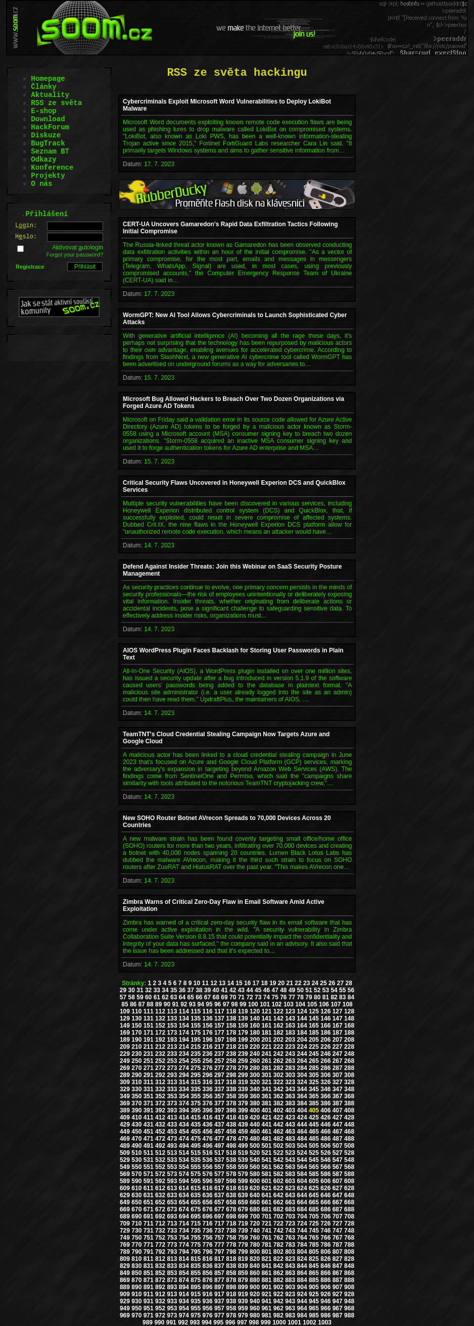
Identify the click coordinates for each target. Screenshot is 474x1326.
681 (266, 1209)
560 (255, 1166)
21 (290, 983)
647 (338, 1195)
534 (184, 1159)
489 (125, 1145)
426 (325, 1117)
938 (231, 1301)
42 (232, 990)
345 (314, 1089)
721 (266, 1223)
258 (231, 1060)
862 (278, 1273)
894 (184, 1287)
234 (184, 1053)
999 (266, 1322)
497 (219, 1145)
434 (184, 1124)
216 (208, 1046)
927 (338, 1294)
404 (302, 1110)
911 (149, 1294)
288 (349, 1068)
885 (314, 1280)
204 (302, 1039)
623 (290, 1188)
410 (136, 1117)
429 (125, 1124)
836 (208, 1265)
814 (184, 1258)
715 (196, 1223)
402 (278, 1110)
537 (219, 1159)
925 (314, 1294)
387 (338, 1103)
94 (201, 1004)
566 (325, 1166)
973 (172, 1315)
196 (208, 1039)
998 (254, 1322)
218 (231, 1046)
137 (219, 1018)
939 (243, 1301)
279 (243, 1068)
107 (335, 1004)
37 (190, 990)
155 (196, 1025)
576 (208, 1174)
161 (266, 1025)
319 (243, 1082)
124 (302, 1011)
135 (196, 1018)
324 (302, 1082)
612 (160, 1188)
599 (243, 1181)
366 (325, 1096)
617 (219, 1188)
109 (125, 1011)
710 (136, 1223)
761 (266, 1237)
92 (183, 1004)
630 (136, 1195)
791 (149, 1251)
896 (208, 1287)
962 (278, 1308)
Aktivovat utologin (77, 247)
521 (266, 1152)
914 (184, 1294)
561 (266, 1166)
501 (266, 1145)
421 (266, 1117)
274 (184, 1068)
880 (255, 1280)
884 (302, 1280)
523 (290, 1152)
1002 (309, 1322)
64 (182, 997)
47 (274, 990)
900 (255, 1287)
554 (184, 1166)
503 (290, 1145)
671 (149, 1209)
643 (290, 1195)
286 (325, 1068)
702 (278, 1216)
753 (172, 1237)
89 (158, 1004)
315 (196, 1082)
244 (302, 1053)
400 (255, 1110)
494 (184, 1145)
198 (231, 1039)
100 (253, 1004)
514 (184, 1152)
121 (266, 1011)
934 (184, 1301)
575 (196, 1174)
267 (338, 1060)
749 (125, 1237)
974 (184, 1315)
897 (219, 1287)
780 (255, 1244)
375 (196, 1103)
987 (338, 1315)
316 (208, 1082)
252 (160, 1060)
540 (255, 1159)
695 (196, 1216)
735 (196, 1230)
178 (231, 1032)
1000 (279, 1322)
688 (349, 1209)
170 (136, 1032)
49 (292, 990)
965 (314, 1308)
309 (125, 1082)
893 (172, 1287)
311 (149, 1082)
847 (338, 1265)
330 (136, 1089)
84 (351, 997)
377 (219, 1103)
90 (167, 1004)
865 (314, 1273)
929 (125, 1301)
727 (338, 1223)
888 (349, 1280)
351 (149, 1096)
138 (231, 1018)
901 (266, 1287)
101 (265, 1004)
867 (338, 1273)
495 (196, 1145)
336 (208, 1089)
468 (349, 1131)
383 (290, 1103)
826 (325, 1258)
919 (243, 1294)
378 (231, 1103)
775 (196, 1244)
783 (290, 1244)
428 (349, 1117)
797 (219, 1251)
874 (184, 1280)
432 (160, 1124)
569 (125, 1174)
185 (314, 1032)
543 (290, 1159)
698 (231, 1216)
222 (278, 1046)
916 (208, 1294)
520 (255, 1152)
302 (278, 1075)
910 (136, 1294)
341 (266, 1089)
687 (338, 1209)
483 (290, 1138)
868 (349, 1273)
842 (278, 1265)
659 (243, 1202)
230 (136, 1053)
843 (290, 1265)
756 (208, 1237)
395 (196, 1110)
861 (266, 1273)
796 (208, 1251)
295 (196, 1075)
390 (136, 1110)
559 (243, 1166)
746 (325, 1230)
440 (255, 1124)
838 (231, 1265)
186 (325, 1032)
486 (325, 1138)
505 (314, 1145)
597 (219, 1181)
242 (278, 1053)
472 (160, 1138)
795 (196, 1251)
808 (349, 1251)
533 (172, 1159)
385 (314, 1103)
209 (125, 1046)
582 (278, 1174)
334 (184, 1089)
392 (160, 1110)
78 (300, 997)
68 (216, 997)
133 (172, 1018)
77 (292, 997)
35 (173, 990)
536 (208, 1159)
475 (196, 1138)
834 (184, 1265)
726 (325, 1223)
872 (160, 1280)
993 (195, 1322)
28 (348, 983)
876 (208, 1280)
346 (325, 1089)
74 (266, 997)
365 (314, 1096)
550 (136, 1166)
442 (278, 1124)
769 (125, 1244)
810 (136, 1258)
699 (243, 1216)
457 (219, 1131)
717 (219, 1223)
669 (125, 1209)
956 (208, 1308)
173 (172, 1032)
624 (302, 1188)
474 (184, 1138)
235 (196, 1053)
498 (231, 1145)
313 (172, 1082)
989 (148, 1322)
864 (302, 1273)
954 (184, 1308)
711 (149, 1223)
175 (196, 1032)
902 (278, 1287)
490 (136, 1145)
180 (255, 1032)
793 (172, 1251)
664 (302, 1202)
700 (255, 1216)
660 (255, 1202)
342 (278, 1089)
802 (278, 1251)
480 (255, 1138)
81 (325, 997)
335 (196, 1089)
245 (314, 1053)
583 (290, 1174)
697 (219, 1216)
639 (243, 1195)
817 (219, 1258)
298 (231, 1075)
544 (302, 1159)
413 (172, 1117)
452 (160, 1131)
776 (208, 1244)
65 (190, 997)
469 (125, 1138)
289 (125, 1075)
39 (207, 990)
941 (266, 1301)
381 (266, 1103)
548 (349, 1159)
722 (278, 1223)
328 (349, 1082)
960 (255, 1308)
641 (266, 1195)
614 (184, 1188)
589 (125, 1181)
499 (243, 1145)
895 (196, 1287)
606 (325, 1181)
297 (219, 1075)
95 (209, 1004)
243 (290, 1053)
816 (208, 1258)
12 (213, 983)
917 (219, 1294)
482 (278, 1138)
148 (349, 1018)
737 (219, 1230)
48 (283, 990)
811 (149, 1258)
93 (192, 1004)
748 (349, 1230)
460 (255, 1131)
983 (290, 1315)
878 (231, 1280)
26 (331, 983)
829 (125, 1265)
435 (196, 1124)
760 (255, 1237)
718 (231, 1223)
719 (243, 1223)
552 (160, 1166)
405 (314, 1110)
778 (231, 1244)
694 (184, 1216)
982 (278, 1315)
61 (157, 997)
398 (231, 1110)
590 (136, 1181)
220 (255, 1046)
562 (278, 1166)
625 (314, 1188)
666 (325, 1202)
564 (302, 1166)
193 (172, 1039)
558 (231, 1166)
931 (149, 1301)
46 (266, 990)
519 (243, 1152)
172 (160, 1032)
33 (157, 990)
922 (278, 1294)
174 (184, 1032)
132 (160, 1018)
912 (160, 1294)
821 (266, 1258)
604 (302, 1181)
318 (231, 1082)
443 (290, 1124)
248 (349, 1053)
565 (314, 1166)
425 (314, 1117)
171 (149, 1032)
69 (224, 997)
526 (325, 1152)
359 (243, 1096)
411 (149, 1117)
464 (302, 1131)
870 (136, 1280)
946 (325, 1301)
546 (325, 1159)
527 (338, 1152)
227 (338, 1046)
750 (136, 1237)
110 (136, 1011)
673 (172, 1209)
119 (243, 1011)
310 (136, 1082)
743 (290, 1230)
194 (184, 1039)
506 (325, 1145)
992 (183, 1322)
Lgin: (26, 225)
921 (266, 1294)
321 (266, 1082)
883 (290, 1280)
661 (266, 1202)
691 (149, 1216)
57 (123, 997)
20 (281, 983)
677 (219, 1209)
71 (241, 997)
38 (199, 990)
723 (290, 1223)
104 (300, 1004)
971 (149, 1315)
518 (231, 1152)
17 (256, 983)
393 (172, 1110)
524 (302, 1152)
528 (349, 1152)
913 (172, 1294)
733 (172, 1230)
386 (325, 1103)
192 (160, 1039)
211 (149, 1046)
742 (278, 1230)
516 (208, 1152)
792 (160, 1251)
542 (278, 1159)
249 (125, 1060)
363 (290, 1096)
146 (325, 1018)
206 (325, 1039)
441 (266, 1124)
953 (172, 1308)
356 (208, 1096)
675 (196, 1209)
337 (219, 1089)
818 (231, 1258)
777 (219, 1244)
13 (222, 983)
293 (172, 1075)
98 (234, 1004)
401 (266, 1110)
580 (255, 1174)
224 (302, 1046)
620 (255, 1188)
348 (349, 1089)
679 (243, 1209)
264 (302, 1060)
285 (314, 1068)
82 (333, 997)
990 (159, 1322)
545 (314, 1159)
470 (136, 1138)
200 (255, 1039)
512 (160, 1152)
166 (325, 1025)
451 (149, 1131)
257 (219, 1060)
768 (349, 1237)
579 (243, 1174)
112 (160, 1011)
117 (219, 1011)
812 (160, 1258)
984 (302, 1315)
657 (219, 1202)
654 (184, 1202)
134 (184, 1018)
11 (205, 983)
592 (160, 1181)
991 (171, 1322)
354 (184, 1096)
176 (208, 1032)
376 (208, 1103)
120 (255, 1011)
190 (136, 1039)
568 (349, 1166)
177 (219, 1032)
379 (243, 1103)
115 (196, 1011)
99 (243, 1004)
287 (338, 1068)
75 (274, 997)
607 (338, 1181)
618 (231, 1188)
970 (136, 1315)
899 (243, 1287)
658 (231, 1202)
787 (338, 1244)
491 (149, 1145)
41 (224, 990)
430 (136, 1124)
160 (255, 1025)
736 (208, 1230)
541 (266, 1159)
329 (125, 1089)
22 (298, 983)
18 (264, 983)
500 (255, 1145)
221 (266, 1046)
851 (149, 1273)
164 (302, 1025)
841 (266, 1265)
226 (325, 1046)
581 (266, 1174)
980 (255, 1315)
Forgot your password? (75, 254)
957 (219, 1308)
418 (231, 1117)
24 (315, 983)
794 (184, 1251)
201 (266, 1039)
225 (314, 1046)
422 (278, 1117)
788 (349, 1244)
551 (149, 1166)
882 (278, 1280)
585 (314, 1174)
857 (219, 1273)
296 (208, 1075)
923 (290, 1294)
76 (283, 997)
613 (172, 1188)
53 (325, 990)
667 (338, 1202)
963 (290, 1308)
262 (278, 1060)
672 (160, 1209)
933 (172, 1301)
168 (349, 1025)
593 (172, 1181)
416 (208, 1117)
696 (208, 1216)
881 (266, 1280)
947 (338, 1301)
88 (150, 1004)
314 (184, 1082)
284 (302, 1068)
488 (349, 1138)
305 (314, 1075)
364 (302, 1096)
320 (255, 1082)
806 (325, 1251)
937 (219, 1301)
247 (338, 1053)
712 (160, 1223)
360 (255, 1096)
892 (160, 1287)
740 (255, 1230)
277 (219, 1068)
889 (125, 1287)
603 (290, 1181)
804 (302, 1251)
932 (160, 1301)
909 (125, 1294)
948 (349, 1301)
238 (231, 1053)
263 (290, 1060)
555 (196, 1166)
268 (349, 1060)
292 (160, 1075)
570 (136, 1174)
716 (208, 1223)
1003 (324, 1322)
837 (219, 1265)
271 (149, 1068)
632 (160, 1195)
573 (172, 1174)
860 (255, 1273)
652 (160, 1202)
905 (314, 1287)
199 (243, 1039)
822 (278, 1258)
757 (219, 1237)
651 (149, 1202)
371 (149, 1103)
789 (125, 1251)
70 (232, 997)
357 (219, 1096)
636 (208, 1195)
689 (125, 1216)
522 (278, 1152)
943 (290, 1301)
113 (172, 1011)
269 (125, 1068)
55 (342, 990)
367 (338, 1096)
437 (219, 1124)
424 (302, 1117)
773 (172, 1244)
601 (266, 1181)
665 (314, 1202)
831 (149, 1265)
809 (125, 1258)
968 (349, 1308)
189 (125, 1039)
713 (172, 1223)
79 (308, 997)
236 (208, 1053)
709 (125, 1223)
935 (196, 1301)
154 (184, 1025)
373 (172, 1103)
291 (149, 1075)
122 (278, 1011)
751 (149, 1237)
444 (302, 1124)
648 (349, 1195)
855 (196, 1273)
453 (172, 1131)
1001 (294, 1322)
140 (255, 1018)
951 (149, 1308)
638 (231, 1195)
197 (219, 1039)
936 (208, 1301)
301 (266, 1075)
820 (255, 1258)
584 (302, 1174)
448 (349, 1124)
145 (314, 1018)
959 (243, 1308)
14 (230, 983)
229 (125, 1053)
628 (349, 1188)
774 (184, 1244)
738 (231, 1230)
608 (349, 1181)
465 (314, 1131)
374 (184, 1103)
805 (314, 1251)
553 (172, 1166)
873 (172, 1280)
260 (255, 1060)
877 (219, 1280)
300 (255, 1075)
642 (278, 1195)
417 (219, 1117)
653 (172, 1202)
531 (149, 1159)
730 (136, 1230)
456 (208, 1131)
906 (325, 1287)
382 (278, 1103)
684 (302, 1209)
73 (258, 997)
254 (184, 1060)
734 (184, 1230)
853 (172, 1273)
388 (349, 1103)
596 (208, 1181)
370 (136, 1103)
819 (243, 1258)
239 (243, 1053)
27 (340, 983)
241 (266, 1053)
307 (338, 1075)
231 (149, 1053)
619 (243, 1188)
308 (349, 1075)
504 (302, 1145)
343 (290, 1089)
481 (266, 1138)
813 (172, 1258)
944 (302, 1301)
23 (306, 983)
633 (172, 1195)
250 (136, 1060)
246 (325, 1053)
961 (266, 1308)
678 (231, 1209)
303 (290, 1075)
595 (196, 1181)
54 (333, 990)
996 (230, 1322)
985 (314, 1315)
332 (160, 1089)
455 (196, 1131)
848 (349, 1265)
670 (136, 1209)
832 (160, 1265)
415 (196, 1117)
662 (278, 1202)
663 (290, 1202)
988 (349, 1315)
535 (196, 1159)
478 (231, 1138)
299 (243, 1075)
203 (290, 1039)
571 (149, 1174)
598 (231, 1181)
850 (136, 1273)
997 (242, 1322)
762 (278, 1237)
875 (196, 1280)
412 (160, 1117)
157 (219, 1025)
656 (208, 1202)
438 (231, 1124)
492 (160, 1145)
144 (302, 1018)
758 (231, 1237)
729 (125, 1230)
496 (208, 1145)
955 (196, 1308)
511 (149, 1152)
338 (231, 1089)
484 (302, 1138)
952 (160, 1308)
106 (324, 1004)
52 (317, 990)
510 (136, 1152)
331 (149, 1089)
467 (338, 1131)
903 (290, 1287)
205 (314, 1039)
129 (125, 1018)
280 (255, 1068)
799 (243, 1251)
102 (277, 1004)
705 (314, 1216)
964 (302, 1308)
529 (125, 1159)
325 (314, 1082)
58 (131, 997)
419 (243, 1117)
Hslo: (26, 236)
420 (255, 1117)
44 (249, 990)
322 (278, 1082)
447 (338, 1124)
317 (219, 1082)
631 (149, 1195)
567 (338, 1166)
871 (149, 1280)
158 (231, 1025)
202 (278, 1039)
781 (266, 1244)
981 (266, 1315)
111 (149, 1011)
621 (266, 1188)
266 (325, 1060)
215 (196, 1046)
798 (231, 1251)
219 (243, 1046)
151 (149, 1025)
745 (314, 1230)
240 (255, 1053)
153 (172, 1025)
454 (184, 1131)
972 (160, 1315)
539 (243, 1159)
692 (160, 1216)
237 (219, 1053)
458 (231, 1131)
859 (243, 1273)
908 (349, 1287)
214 (184, 1046)
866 (325, 1273)
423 (290, 1117)
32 (148, 990)
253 (172, 1060)
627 (338, 1188)
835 (196, 1265)
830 (136, 1265)
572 (160, 1174)
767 (338, 1237)
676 (208, 1209)
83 (342, 997)
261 (266, 1060)
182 (278, 1032)
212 (160, 1046)
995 (218, 1322)
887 (338, 1280)
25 (323, 983)
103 (288, 1004)
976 (208, 1315)
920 (255, 1294)
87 (141, 1004)
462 (278, 1131)
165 (314, 1025)
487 (338, 1138)
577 (219, 1174)
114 (184, 1011)
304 (302, 1075)
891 (149, 1287)
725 (314, 1223)
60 (148, 997)
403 (290, 1110)
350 (136, 1096)
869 (125, 1280)
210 (136, 1046)
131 (149, 1018)
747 (338, 1230)
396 (208, 1110)
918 (231, 1294)
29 (123, 990)
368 (349, 1096)
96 (217, 1004)
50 (300, 990)
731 (149, 1230)
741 (266, 1230)
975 (196, 1315)
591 (149, 1181)
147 (338, 1018)
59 (139, 997)
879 (243, 1280)
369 (125, 1103)
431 (149, 1124)
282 (278, 1068)
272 (160, 1068)
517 (219, 1152)
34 (165, 990)
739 (243, 1230)
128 (349, 1011)
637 (219, 1195)
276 (208, 1068)
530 (136, 1159)
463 (290, 1131)
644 (302, 1195)
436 (208, 1124)
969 (125, 1315)
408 (349, 1110)
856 (208, 1273)
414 (184, 1117)
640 (255, 1195)
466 (325, 1131)
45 (258, 990)
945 (314, 1301)
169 (125, 1032)
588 (349, 1174)
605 (314, 1181)
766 (325, 1237)
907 (338, 1287)
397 (219, 1110)
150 (136, 1025)
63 (173, 997)
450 (136, 1131)
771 (149, 1244)
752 (160, 1237)
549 (125, 1166)
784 (302, 1244)
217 (219, 1046)
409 (125, 1117)
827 (338, 1258)
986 (325, 1315)
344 (302, 1089)
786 (325, 1244)
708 (349, 1216)
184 (302, 1032)
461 (266, 1131)
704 (302, 1216)
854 (184, 1273)
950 (136, 1308)
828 (349, 1258)
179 (243, 1032)
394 (184, 1110)
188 (349, 1032)
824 (302, 1258)
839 (243, 1265)
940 (255, 1301)
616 (208, 1188)
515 (196, 1152)
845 (314, 1265)
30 (131, 990)
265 (314, 1060)
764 (302, 1237)
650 (136, 1202)
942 (278, 1301)
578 (231, 1174)
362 (278, 1096)
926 (325, 1294)
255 (196, 1060)
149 (125, 1025)
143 (290, 1018)
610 (136, 1188)
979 (243, 1315)
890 (136, 1287)
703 (290, 1216)
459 (243, 1131)
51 (308, 990)
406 (325, 1110)
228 (349, 1046)
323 (290, 1082)
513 (172, 1152)
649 (125, 1202)
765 (314, 1237)
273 (172, 1068)
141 (266, 1018)
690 (136, 1216)
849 (125, 1273)
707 (338, 1216)
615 (196, 1188)
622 (278, 1188)
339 (243, 1089)
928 (349, 1294)
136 (208, 1018)
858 (231, 1273)
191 (149, 1039)
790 (136, 1251)
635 (196, 1195)
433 (172, 1124)
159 (243, 1025)
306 (325, 1075)
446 (325, 1124)
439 (243, 1124)
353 (172, 1096)
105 (312, 1004)
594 (184, 1181)
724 (302, 1223)
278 (231, 1068)
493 (172, 1145)
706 (325, 1216)
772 (160, 1244)
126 (325, 1011)
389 (125, 1110)
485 (314, 1138)
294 (184, 1075)
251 (149, 1060)
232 (160, 1053)
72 (249, 997)
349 (125, 1096)
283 (290, 1068)
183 (290, 1032)
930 (136, 1301)
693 (172, 1216)
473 (172, 1138)
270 (136, 1068)
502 (278, 1145)
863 (290, 1273)
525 (314, 1152)
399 (243, 1110)
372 (160, 1103)
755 (196, 1237)
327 (338, 1082)
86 (133, 1004)
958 (231, 1308)
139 (243, 1018)
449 (125, 1131)
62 (165, 997)
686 (325, 1209)
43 (241, 990)
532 (160, 1159)
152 (160, 1025)
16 (247, 983)
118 (231, 1011)
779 (243, 1244)
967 (338, 1308)
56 (351, 990)
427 (338, 1117)
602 (278, 1181)
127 (338, 1011)
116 (208, 1011)
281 (266, 1068)
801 (266, 1251)
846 (325, 1265)
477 (219, 1138)
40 (216, 990)
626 (325, 1188)
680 (255, 1209)
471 (149, 1138)
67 (207, 997)
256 (208, 1060)
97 (226, 1004)
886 (325, 1280)
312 (160, 1082)
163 (290, 1025)
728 (349, 1223)
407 (338, 1110)
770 (136, 1244)
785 (314, 1244)
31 (139, 990)
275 (196, 1068)
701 (266, 1216)
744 (302, 1230)
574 (184, 1174)
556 (208, 1166)
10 (197, 983)
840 (255, 1265)
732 (160, 1230)
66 (199, 997)
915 (196, 1294)
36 (182, 990)
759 (243, 1237)
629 (125, 1195)
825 (314, 1258)
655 (196, 1202)
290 (136, 1075)
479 (243, 1138)
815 (196, 1258)
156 (208, 1025)
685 (314, 1209)
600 (255, 1181)
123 (290, 1011)
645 (314, 1195)
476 (208, 1138)
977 (219, 1315)
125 (314, 1011)
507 (338, 1145)
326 (325, 1082)
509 (125, 1152)
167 (338, 1025)
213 (172, 1046)
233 (172, 1053)
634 (184, 1195)
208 (349, 1039)
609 (125, 1188)
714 (184, 1223)
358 (231, 1096)
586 (325, 1174)
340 (255, 1089)
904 (302, 1287)
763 (290, 1237)
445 (314, 1124)
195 (196, 1039)
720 (255, 1223)
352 (160, 1096)
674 (184, 1209)
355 (196, 1096)
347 (338, 1089)
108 (348, 1004)
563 (290, 1166)
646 (325, 1195)
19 (272, 983)
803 (290, 1251)
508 (349, 1145)
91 (175, 1004)
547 (338, 1159)
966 (325, 1308)
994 (207, 1322)
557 (219, 1166)
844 (302, 1265)
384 (302, 1103)
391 (149, 1110)
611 (149, 1188)
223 (290, 1046)
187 (338, 1032)
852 (160, 1273)
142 (278, 1018)
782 (278, 1244)
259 (243, 1060)
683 (290, 1209)
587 (338, 1174)
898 (231, 1287)
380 (255, 1103)
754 (184, 1237)
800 (255, 1251)
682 (278, 1209)
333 (172, 1089)
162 (278, 1025)
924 (302, 1294)
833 (172, 1265)
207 (338, 1039)
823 (290, 1258)
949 (125, 1308)
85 (124, 1004)
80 (317, 997)
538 (231, 1159)
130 (136, 1018)
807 (338, 1251)
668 (349, 1202)
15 (238, 983)
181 (266, 1032)
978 (231, 1315)
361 (266, 1096)
